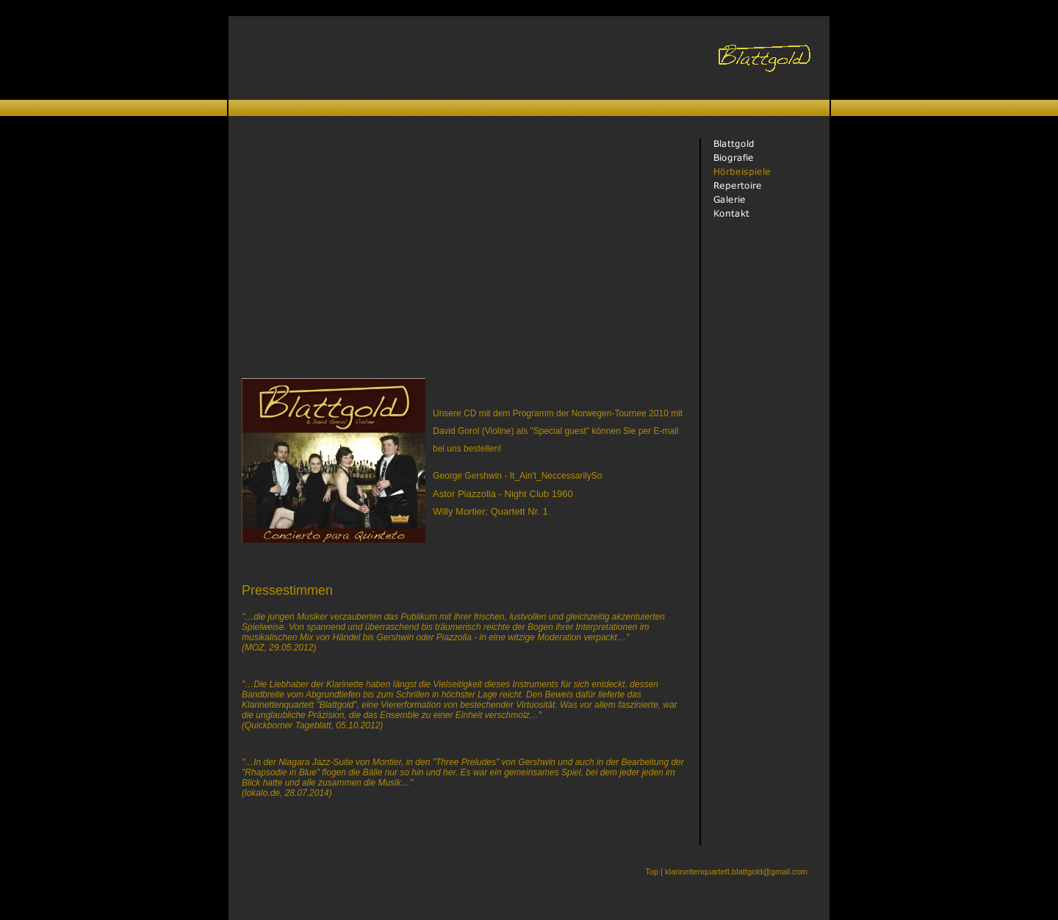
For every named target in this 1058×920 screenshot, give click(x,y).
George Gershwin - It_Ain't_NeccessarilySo (517, 476)
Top (651, 871)
